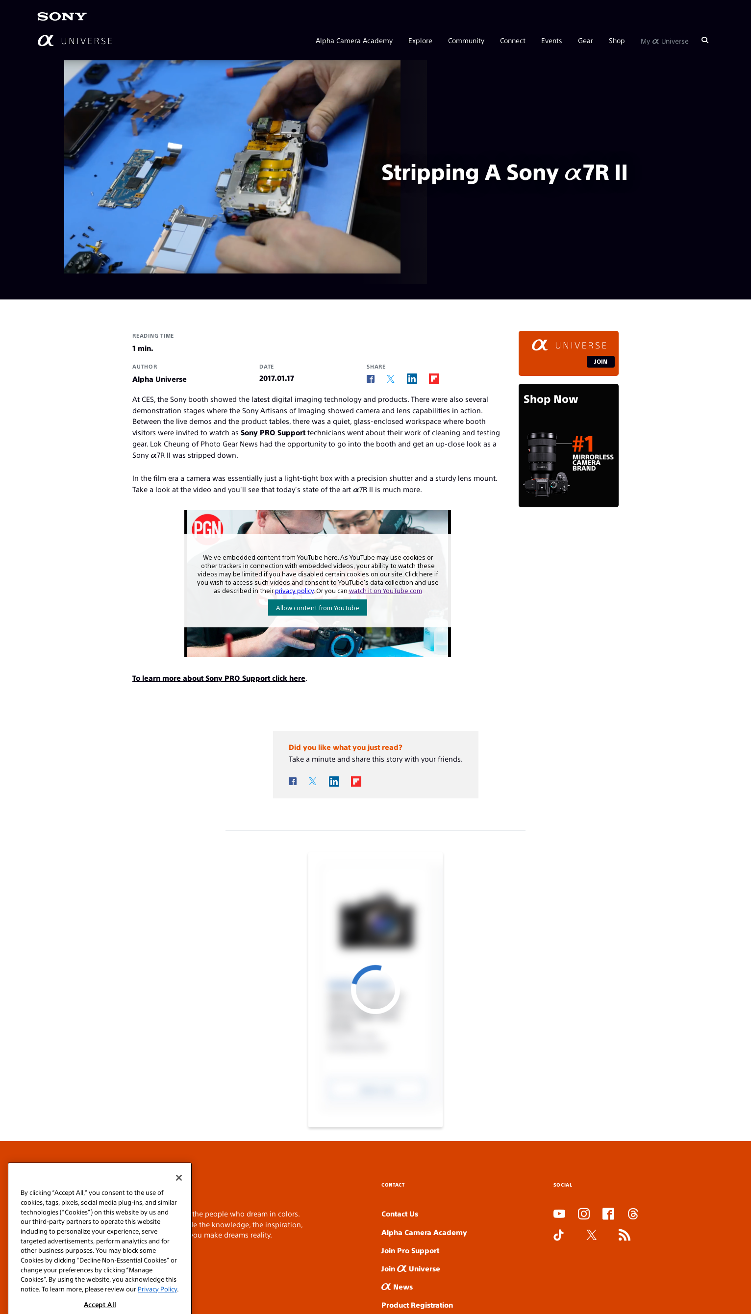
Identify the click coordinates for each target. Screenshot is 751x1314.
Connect (513, 40)
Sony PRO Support (273, 432)
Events (551, 40)
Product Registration (417, 1304)
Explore (420, 40)
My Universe (665, 40)
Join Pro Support (410, 1250)
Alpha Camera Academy (354, 40)
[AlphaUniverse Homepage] (75, 40)
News (397, 1286)
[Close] (179, 1193)
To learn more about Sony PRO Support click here (218, 677)
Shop (617, 40)
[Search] (705, 40)
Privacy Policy (157, 1304)
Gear (585, 40)
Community (466, 40)
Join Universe (410, 1268)
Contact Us (399, 1213)
